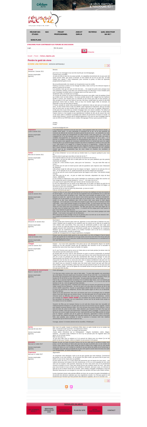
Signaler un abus (73, 404)
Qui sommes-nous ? (34, 410)
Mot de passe (58, 48)
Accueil (30, 56)
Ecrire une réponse (38, 64)
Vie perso (92, 32)
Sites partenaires (94, 410)
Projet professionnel (60, 33)
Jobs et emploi (79, 33)
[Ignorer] (30, 76)
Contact (111, 410)
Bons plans (36, 40)
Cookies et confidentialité (64, 410)
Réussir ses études (35, 33)
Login (29, 48)
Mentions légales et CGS (48, 410)
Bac (47, 32)
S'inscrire (91, 52)
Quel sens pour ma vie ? (108, 33)
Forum (35, 56)
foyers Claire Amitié (69, 297)
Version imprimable (57, 64)
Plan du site (79, 410)
